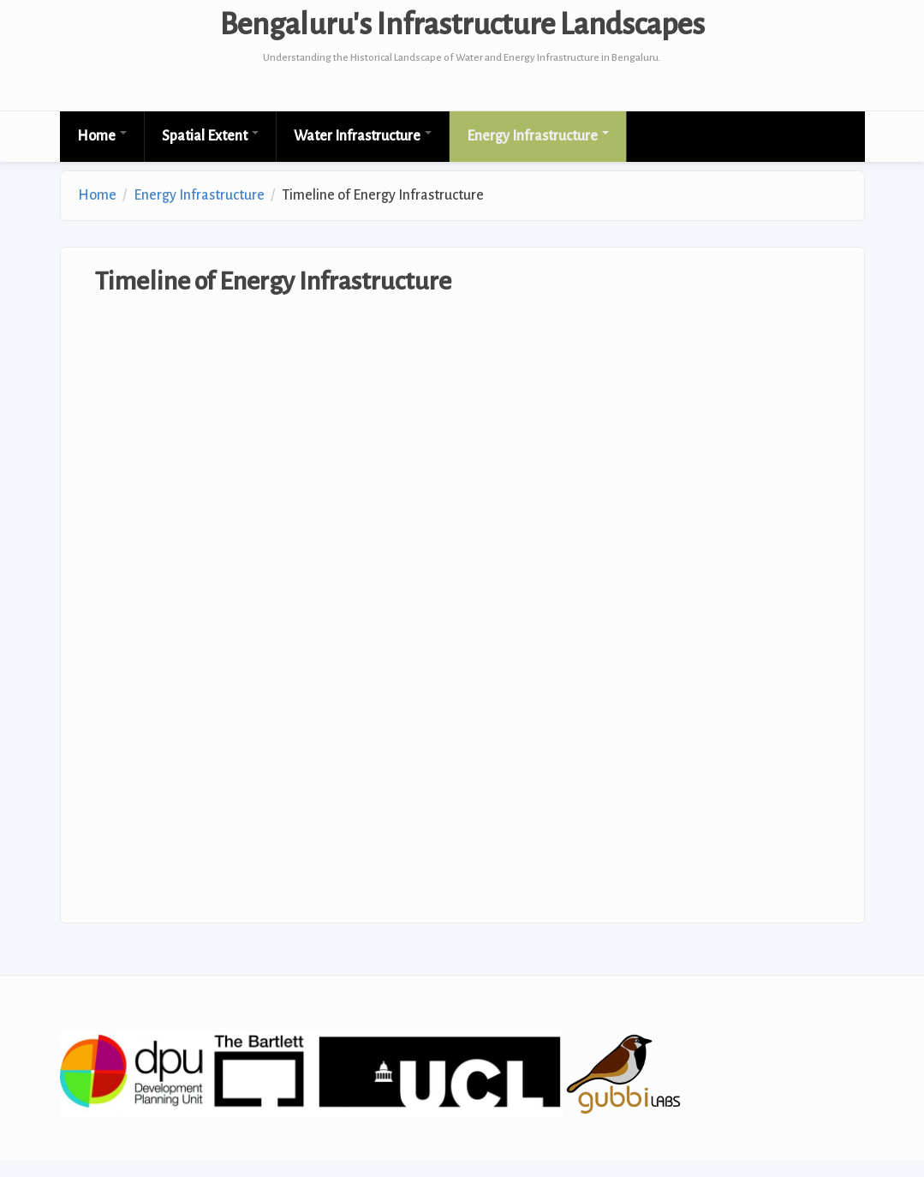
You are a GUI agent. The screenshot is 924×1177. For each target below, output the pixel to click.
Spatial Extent (210, 136)
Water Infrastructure (363, 136)
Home (102, 136)
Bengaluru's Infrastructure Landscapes (462, 25)
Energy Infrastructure (538, 136)
